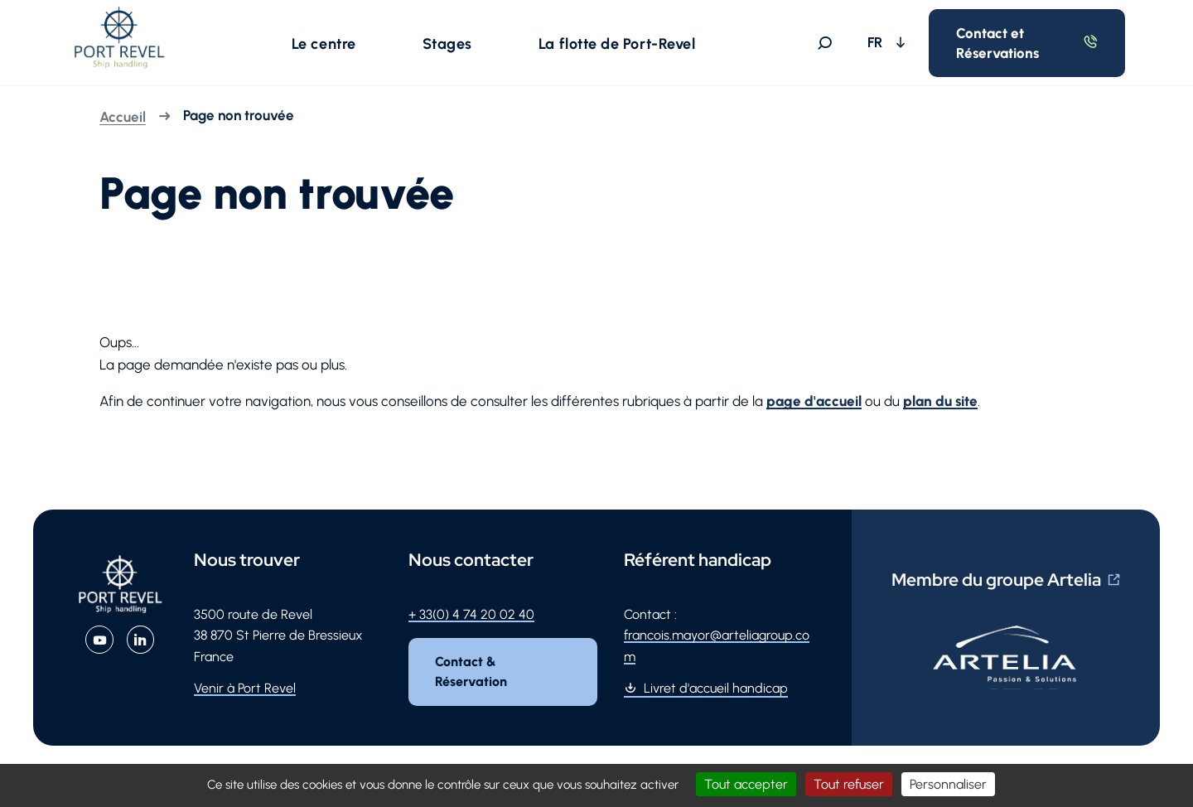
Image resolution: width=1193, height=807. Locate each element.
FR (883, 44)
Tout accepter (746, 784)
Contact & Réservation (472, 675)
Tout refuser (849, 784)
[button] (327, 44)
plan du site (940, 405)
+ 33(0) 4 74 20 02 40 (471, 618)
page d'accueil (814, 405)
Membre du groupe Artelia (996, 584)
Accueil (122, 121)
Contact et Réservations (1004, 45)
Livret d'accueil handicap (716, 692)
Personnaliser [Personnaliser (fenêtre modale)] (948, 784)
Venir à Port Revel (245, 692)
